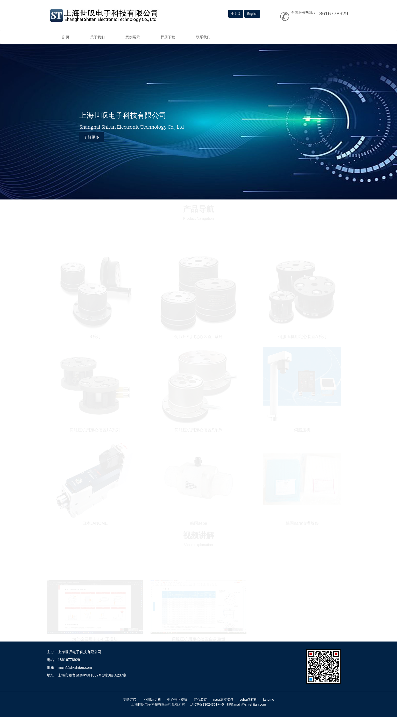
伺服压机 (302, 429)
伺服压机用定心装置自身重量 (198, 639)
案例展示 (132, 37)
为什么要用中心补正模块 (95, 639)
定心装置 (200, 699)
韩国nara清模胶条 (302, 523)
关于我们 (97, 37)
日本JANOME (95, 523)
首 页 (65, 37)
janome (268, 699)
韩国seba (198, 523)
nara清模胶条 (223, 699)
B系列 (95, 336)
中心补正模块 (177, 699)
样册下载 (168, 37)
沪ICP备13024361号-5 (207, 704)
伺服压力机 (152, 699)
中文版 (235, 14)
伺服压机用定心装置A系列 (302, 336)
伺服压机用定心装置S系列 (198, 429)
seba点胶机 (248, 699)
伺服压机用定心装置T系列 (198, 336)
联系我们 (203, 37)
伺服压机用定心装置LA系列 (94, 429)
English (252, 14)
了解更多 (91, 137)
